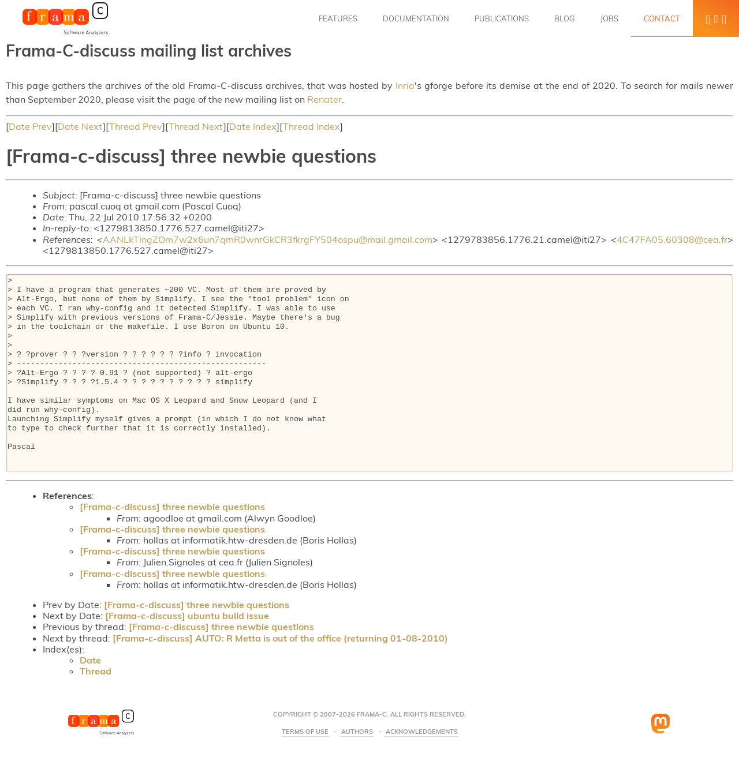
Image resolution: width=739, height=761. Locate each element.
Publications (502, 18)
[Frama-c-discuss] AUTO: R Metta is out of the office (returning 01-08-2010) (280, 638)
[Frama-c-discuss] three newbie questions (172, 506)
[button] (716, 18)
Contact (662, 18)
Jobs (609, 18)
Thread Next (196, 126)
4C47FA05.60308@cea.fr (672, 239)
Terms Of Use (304, 732)
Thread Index (311, 126)
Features (338, 18)
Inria (405, 85)
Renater (324, 99)
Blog (564, 18)
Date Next (80, 126)
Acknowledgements (422, 732)
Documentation (416, 18)
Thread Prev (135, 126)
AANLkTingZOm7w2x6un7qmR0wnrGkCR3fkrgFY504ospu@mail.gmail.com (267, 239)
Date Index (253, 126)
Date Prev (30, 126)
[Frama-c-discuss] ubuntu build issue (187, 615)
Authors (357, 732)
